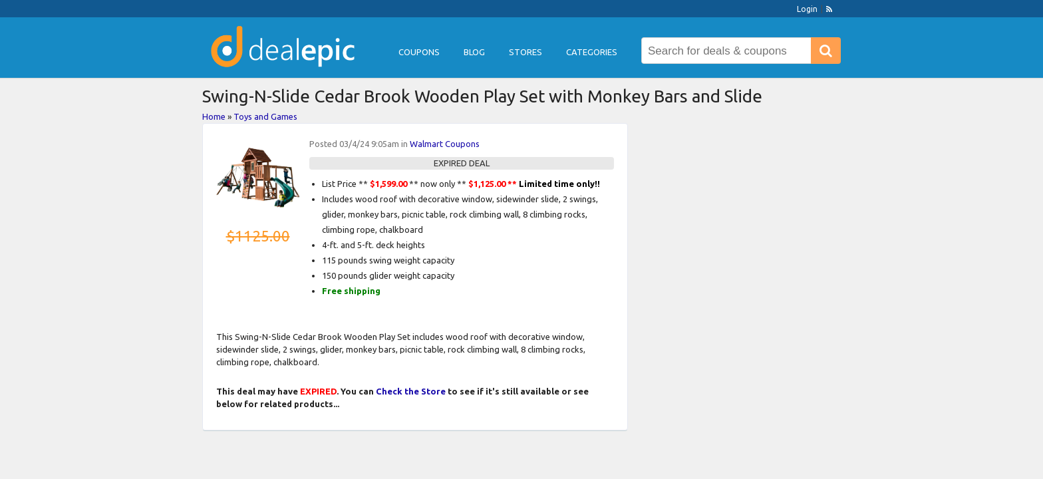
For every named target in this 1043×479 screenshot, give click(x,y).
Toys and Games (265, 116)
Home (213, 116)
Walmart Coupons (445, 143)
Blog (474, 52)
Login (807, 9)
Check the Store (411, 391)
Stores (525, 52)
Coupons (419, 52)
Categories (591, 52)
